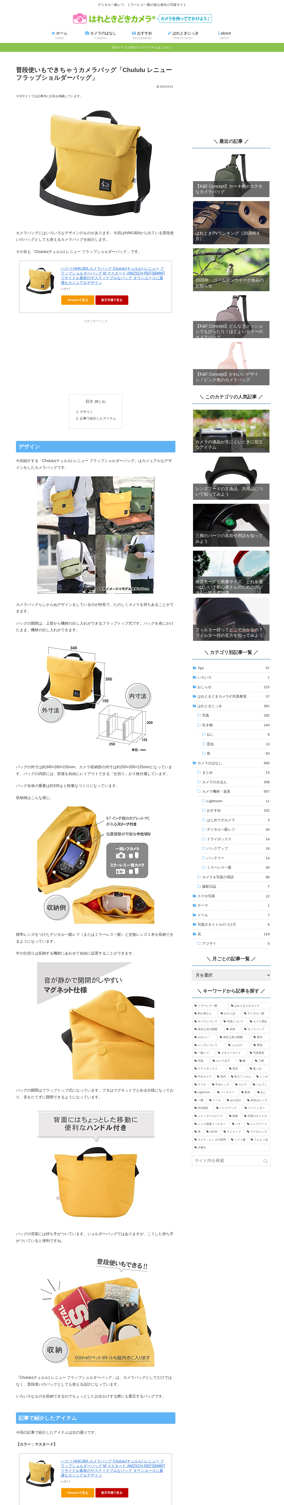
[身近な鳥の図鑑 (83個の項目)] (234, 1037)
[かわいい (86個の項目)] (204, 1037)
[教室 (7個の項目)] (246, 1092)
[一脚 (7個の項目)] (199, 1100)
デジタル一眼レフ (238, 829)
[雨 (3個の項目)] (198, 1131)
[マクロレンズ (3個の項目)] (257, 1131)
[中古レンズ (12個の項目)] (221, 1084)
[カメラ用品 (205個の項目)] (259, 1021)
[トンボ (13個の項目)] (262, 1076)
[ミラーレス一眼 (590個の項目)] (210, 1005)
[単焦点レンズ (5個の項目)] (257, 1100)
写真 (236, 715)
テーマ (233, 905)
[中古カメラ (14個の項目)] (203, 1076)
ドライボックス (238, 839)
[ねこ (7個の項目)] (262, 1092)
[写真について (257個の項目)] (234, 1021)
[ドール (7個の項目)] (215, 1100)
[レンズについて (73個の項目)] (208, 1045)
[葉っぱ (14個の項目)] (259, 1068)
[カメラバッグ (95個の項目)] (256, 1029)
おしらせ (233, 687)
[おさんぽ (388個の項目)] (230, 1013)
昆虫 (238, 744)
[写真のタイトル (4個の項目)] (256, 1116)
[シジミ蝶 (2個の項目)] (238, 1139)
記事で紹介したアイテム (98, 418)
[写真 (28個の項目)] (201, 1061)
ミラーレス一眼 (238, 867)
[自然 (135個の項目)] (232, 1029)
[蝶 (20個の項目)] (244, 1061)
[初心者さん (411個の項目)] (205, 1013)
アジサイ (236, 943)
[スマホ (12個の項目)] (200, 1084)
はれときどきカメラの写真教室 (233, 696)
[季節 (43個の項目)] (260, 1045)
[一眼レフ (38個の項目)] (203, 1053)
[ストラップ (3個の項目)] (232, 1131)
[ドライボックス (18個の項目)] (209, 1068)
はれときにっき (233, 706)
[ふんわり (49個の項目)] (238, 1045)
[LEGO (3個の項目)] (212, 1131)
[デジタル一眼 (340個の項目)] (256, 1013)
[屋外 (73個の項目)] (260, 1037)
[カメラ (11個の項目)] (241, 1084)
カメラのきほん (236, 782)
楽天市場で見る (111, 300)
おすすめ (238, 810)
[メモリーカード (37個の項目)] (231, 1053)
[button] (266, 1161)
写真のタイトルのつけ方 (233, 924)
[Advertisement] (95, 357)
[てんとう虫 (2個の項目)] (259, 1139)
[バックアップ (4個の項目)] (228, 1108)
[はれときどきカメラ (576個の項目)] (249, 1005)
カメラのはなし (233, 763)
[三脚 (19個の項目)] (261, 1061)
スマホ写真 (233, 896)
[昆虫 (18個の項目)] (237, 1068)
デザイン (86, 412)
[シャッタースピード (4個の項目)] (209, 1116)
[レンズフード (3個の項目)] (257, 1124)
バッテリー (238, 858)
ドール (233, 915)
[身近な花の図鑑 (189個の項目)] (207, 1029)
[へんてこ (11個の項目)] (260, 1084)
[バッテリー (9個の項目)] (227, 1092)
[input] (231, 1160)
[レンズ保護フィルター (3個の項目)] (210, 1124)
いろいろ (233, 677)
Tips (233, 668)
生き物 (236, 725)
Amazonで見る (77, 300)
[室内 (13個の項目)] (221, 1076)
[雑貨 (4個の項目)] (234, 1116)
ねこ (238, 734)
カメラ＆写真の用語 (236, 877)
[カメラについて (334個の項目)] (206, 1021)
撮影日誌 (236, 886)
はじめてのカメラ (238, 820)
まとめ (236, 772)
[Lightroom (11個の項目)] (203, 1092)
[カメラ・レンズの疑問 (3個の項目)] (210, 1139)
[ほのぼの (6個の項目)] (234, 1100)
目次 (89, 401)
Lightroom (238, 801)
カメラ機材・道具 (236, 791)
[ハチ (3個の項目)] (237, 1124)
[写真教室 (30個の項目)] (259, 1053)
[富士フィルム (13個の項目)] (241, 1076)
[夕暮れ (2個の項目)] (231, 1147)
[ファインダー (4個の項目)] (256, 1108)
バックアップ (238, 848)
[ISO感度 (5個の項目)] (202, 1108)
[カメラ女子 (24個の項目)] (223, 1061)
